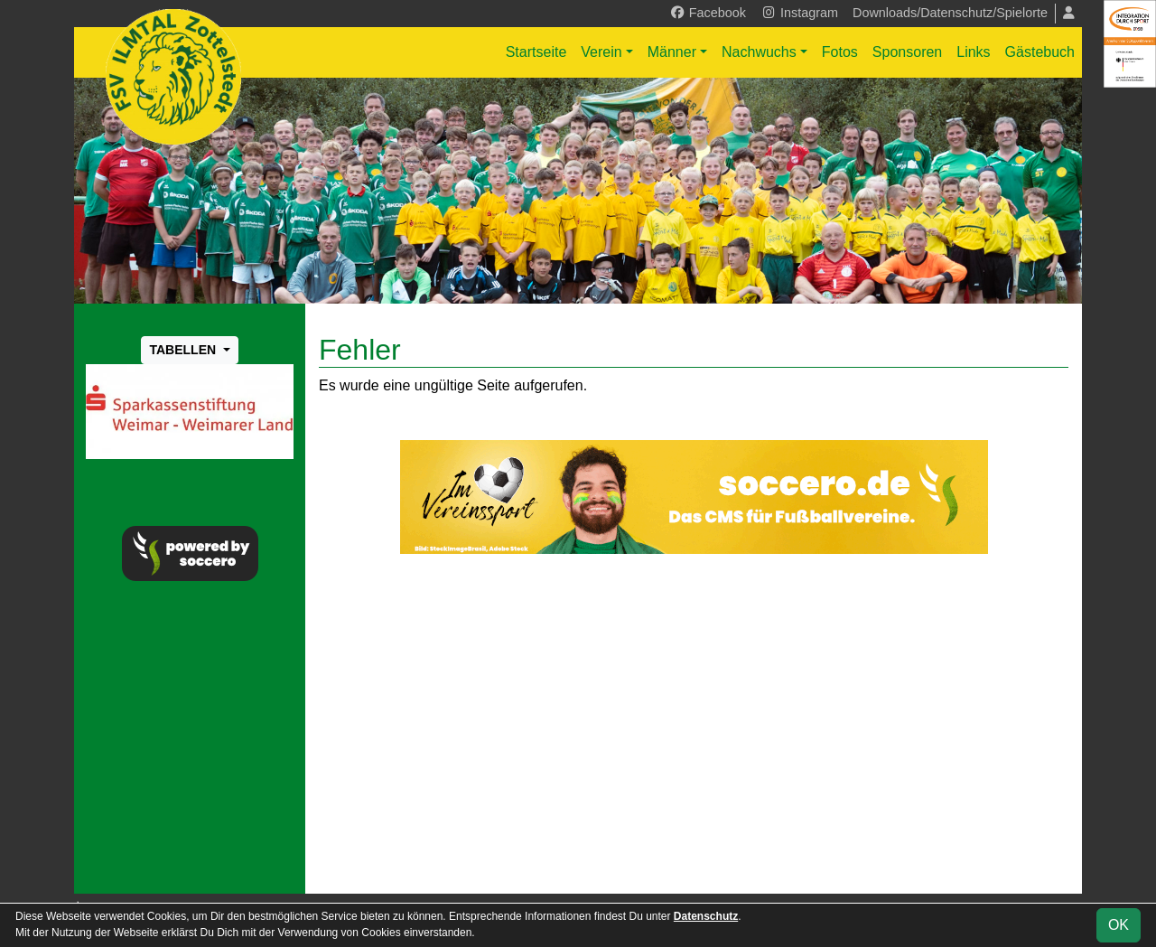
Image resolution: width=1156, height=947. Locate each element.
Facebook (707, 12)
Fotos (840, 52)
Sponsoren (907, 52)
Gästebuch (1040, 52)
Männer (672, 52)
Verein (601, 52)
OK (1118, 925)
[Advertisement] (693, 723)
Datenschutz (706, 916)
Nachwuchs (759, 52)
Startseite (536, 52)
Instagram (799, 12)
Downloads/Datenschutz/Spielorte (950, 12)
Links (973, 52)
